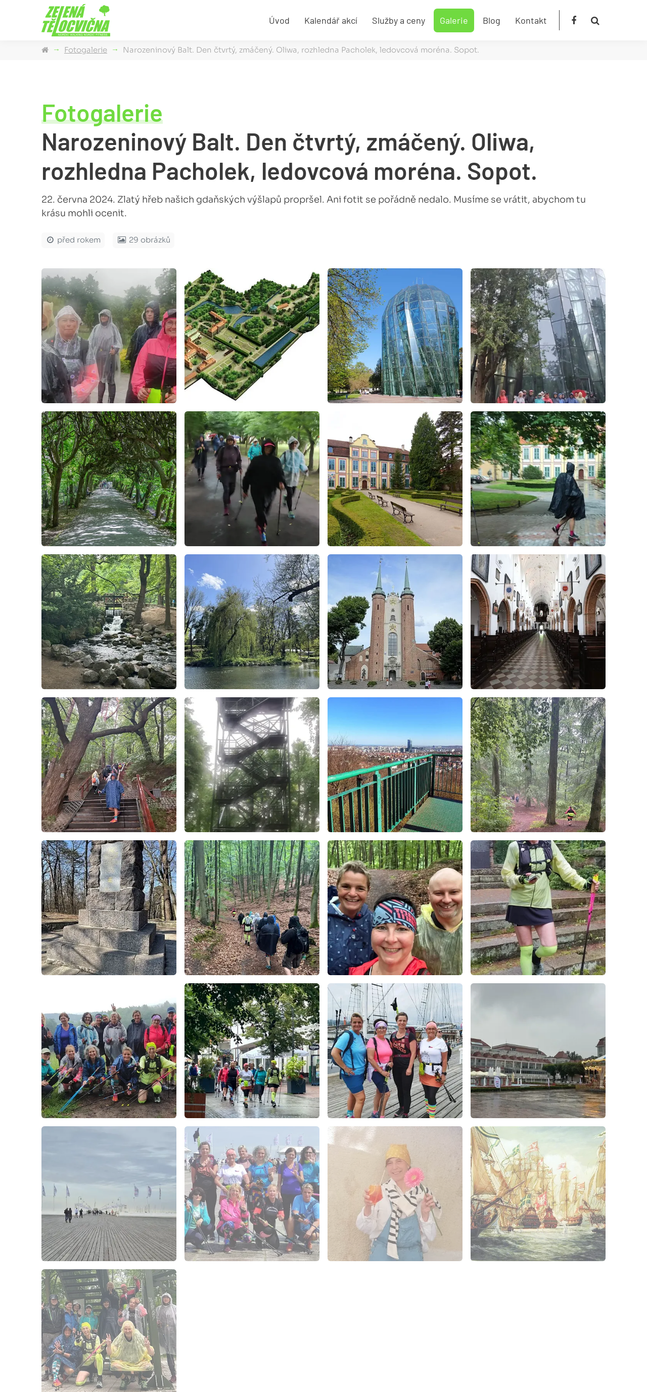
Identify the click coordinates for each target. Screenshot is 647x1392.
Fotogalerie (85, 50)
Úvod (279, 20)
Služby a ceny (398, 20)
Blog (491, 20)
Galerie (454, 20)
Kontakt (531, 20)
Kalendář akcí (330, 20)
